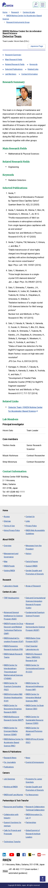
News (28, 758)
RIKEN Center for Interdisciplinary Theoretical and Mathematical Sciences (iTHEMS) (13, 672)
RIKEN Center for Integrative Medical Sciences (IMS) (33, 697)
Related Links (33, 69)
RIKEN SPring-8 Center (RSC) (35, 740)
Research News (10, 758)
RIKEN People (9, 566)
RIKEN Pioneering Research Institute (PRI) (13, 647)
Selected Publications (14, 69)
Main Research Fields (13, 59)
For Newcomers (32, 795)
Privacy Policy (31, 526)
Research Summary (13, 55)
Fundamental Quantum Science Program (35, 614)
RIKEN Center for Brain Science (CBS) (35, 707)
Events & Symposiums (35, 762)
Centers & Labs (29, 12)
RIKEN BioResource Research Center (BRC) (14, 718)
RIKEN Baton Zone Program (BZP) (33, 640)
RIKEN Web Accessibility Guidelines (35, 532)
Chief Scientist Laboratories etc (32, 647)
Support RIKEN (31, 566)
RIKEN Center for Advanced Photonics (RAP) (34, 731)
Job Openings (9, 779)
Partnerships (31, 822)
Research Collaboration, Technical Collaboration (35, 808)
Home (5, 12)
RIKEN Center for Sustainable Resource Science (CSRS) (34, 720)
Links (28, 521)
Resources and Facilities (13, 807)
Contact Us (30, 517)
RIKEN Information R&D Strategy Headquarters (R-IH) (13, 697)
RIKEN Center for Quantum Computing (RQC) (12, 686)
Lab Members (10, 74)
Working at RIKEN (11, 787)
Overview (7, 546)
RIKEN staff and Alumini (13, 795)
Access (7, 517)
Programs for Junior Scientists (34, 780)
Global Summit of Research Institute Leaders (33, 833)
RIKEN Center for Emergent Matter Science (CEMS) (11, 731)
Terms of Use (9, 526)
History (28, 554)
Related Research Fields (14, 64)
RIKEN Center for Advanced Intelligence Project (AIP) (35, 686)
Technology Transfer (12, 842)
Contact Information (29, 74)
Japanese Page (36, 46)
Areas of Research (33, 586)
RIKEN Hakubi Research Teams (13, 655)
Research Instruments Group (18, 22)
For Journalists (10, 762)
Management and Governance (11, 555)
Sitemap (7, 521)
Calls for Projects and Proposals (12, 832)
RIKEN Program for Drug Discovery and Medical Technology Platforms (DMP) (13, 629)
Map (5, 561)
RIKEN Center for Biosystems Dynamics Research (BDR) (13, 708)
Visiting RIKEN (9, 571)
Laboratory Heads (11, 586)
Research (15, 12)
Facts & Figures (32, 561)
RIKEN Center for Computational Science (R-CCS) (35, 668)
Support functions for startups (12, 824)
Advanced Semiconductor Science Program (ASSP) (35, 627)
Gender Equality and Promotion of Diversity (35, 572)
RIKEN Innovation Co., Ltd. (34, 816)
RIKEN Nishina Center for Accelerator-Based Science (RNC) (14, 742)
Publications (9, 767)
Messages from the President (34, 547)
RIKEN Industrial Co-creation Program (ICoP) (13, 640)
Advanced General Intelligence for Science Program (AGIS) (13, 615)
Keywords (34, 64)
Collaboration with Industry (11, 816)
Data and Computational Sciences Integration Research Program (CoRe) (35, 603)
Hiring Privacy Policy (12, 530)
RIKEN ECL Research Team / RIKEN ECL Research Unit (34, 657)
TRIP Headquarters (11, 598)
